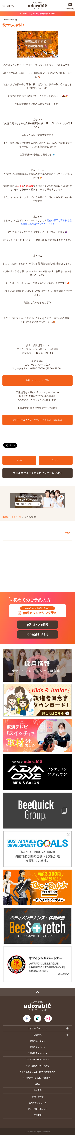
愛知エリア (12, 544)
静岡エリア (12, 574)
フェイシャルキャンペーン (37, 1059)
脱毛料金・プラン (37, 1041)
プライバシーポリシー (37, 1109)
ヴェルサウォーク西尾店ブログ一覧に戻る (37, 473)
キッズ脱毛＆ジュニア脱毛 (37, 1066)
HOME (5, 517)
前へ (20, 460)
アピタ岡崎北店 (14, 551)
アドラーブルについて (37, 1028)
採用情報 (37, 1115)
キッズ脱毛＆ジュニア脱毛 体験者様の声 (37, 1072)
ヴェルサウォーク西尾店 (19, 559)
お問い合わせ (37, 1097)
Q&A (37, 1084)
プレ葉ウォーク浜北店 (17, 581)
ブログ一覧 (16, 517)
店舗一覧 (37, 1035)
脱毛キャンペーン (37, 1047)
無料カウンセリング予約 (37, 380)
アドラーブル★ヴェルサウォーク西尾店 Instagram (37, 420)
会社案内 (37, 1090)
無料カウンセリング (37, 1103)
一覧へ (68, 533)
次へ (55, 460)
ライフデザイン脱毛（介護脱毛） (37, 1078)
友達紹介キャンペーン (37, 1053)
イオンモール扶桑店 (16, 567)
